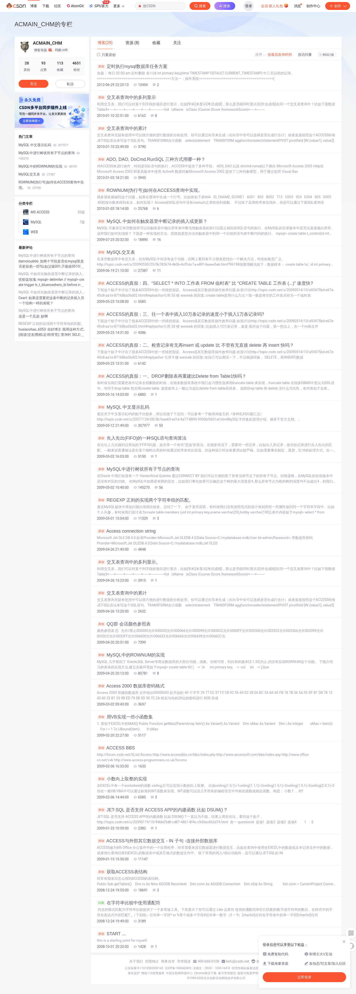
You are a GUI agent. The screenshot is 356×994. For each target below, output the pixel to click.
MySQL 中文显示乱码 (123, 407)
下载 (45, 6)
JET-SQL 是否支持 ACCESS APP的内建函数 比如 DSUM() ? (162, 809)
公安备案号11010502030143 (144, 968)
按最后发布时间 (280, 55)
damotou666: (29, 261)
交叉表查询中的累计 (122, 128)
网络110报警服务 (152, 973)
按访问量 (305, 55)
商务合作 (168, 961)
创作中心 (313, 6)
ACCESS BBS (116, 747)
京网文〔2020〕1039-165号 (211, 968)
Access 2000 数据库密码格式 (130, 685)
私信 (70, 84)
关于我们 (136, 961)
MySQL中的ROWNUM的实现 (131, 655)
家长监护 (134, 973)
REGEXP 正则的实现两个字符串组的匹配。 (145, 500)
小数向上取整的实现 (122, 778)
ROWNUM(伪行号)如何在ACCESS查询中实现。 (150, 190)
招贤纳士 (152, 961)
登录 (248, 6)
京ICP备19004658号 (178, 968)
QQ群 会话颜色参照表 (124, 624)
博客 (33, 6)
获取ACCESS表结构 (122, 871)
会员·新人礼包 (275, 5)
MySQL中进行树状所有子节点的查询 (138, 469)
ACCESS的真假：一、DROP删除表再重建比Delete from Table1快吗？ (172, 376)
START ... (111, 933)
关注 (33, 84)
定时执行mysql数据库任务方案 (132, 66)
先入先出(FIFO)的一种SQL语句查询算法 (142, 438)
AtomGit (75, 5)
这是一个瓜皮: (30, 316)
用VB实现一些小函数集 (125, 716)
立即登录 (304, 977)
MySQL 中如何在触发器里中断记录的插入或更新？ (152, 221)
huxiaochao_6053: (33, 329)
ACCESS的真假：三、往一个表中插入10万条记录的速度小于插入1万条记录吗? (180, 314)
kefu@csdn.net (237, 961)
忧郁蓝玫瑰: (28, 280)
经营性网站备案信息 (245, 968)
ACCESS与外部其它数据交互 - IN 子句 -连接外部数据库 (157, 840)
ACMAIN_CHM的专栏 (43, 24)
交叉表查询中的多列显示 (126, 97)
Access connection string (126, 531)
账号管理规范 (227, 973)
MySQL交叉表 (116, 252)
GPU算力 (99, 4)
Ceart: (24, 298)
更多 (118, 6)
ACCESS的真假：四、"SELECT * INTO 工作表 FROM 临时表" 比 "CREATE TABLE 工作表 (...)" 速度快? (205, 283)
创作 (337, 6)
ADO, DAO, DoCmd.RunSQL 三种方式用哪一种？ (151, 159)
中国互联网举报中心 (179, 973)
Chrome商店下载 (205, 973)
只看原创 (106, 55)
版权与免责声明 (247, 973)
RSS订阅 (326, 55)
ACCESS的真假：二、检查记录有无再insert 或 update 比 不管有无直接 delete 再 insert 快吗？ (195, 345)
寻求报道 (184, 961)
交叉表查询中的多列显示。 (128, 562)
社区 (57, 6)
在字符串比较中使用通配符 (128, 902)
